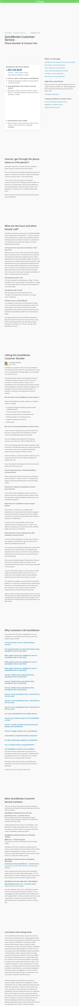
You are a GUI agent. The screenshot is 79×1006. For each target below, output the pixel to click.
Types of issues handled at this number (56, 71)
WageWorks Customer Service (54, 104)
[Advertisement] (22, 107)
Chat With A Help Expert (52, 94)
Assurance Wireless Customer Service (56, 102)
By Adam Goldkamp (15, 362)
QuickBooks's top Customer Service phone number (60, 62)
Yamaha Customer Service (52, 107)
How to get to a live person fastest (55, 65)
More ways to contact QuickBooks (55, 76)
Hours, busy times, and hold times (55, 68)
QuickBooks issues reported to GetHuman (17, 769)
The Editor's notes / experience (54, 73)
